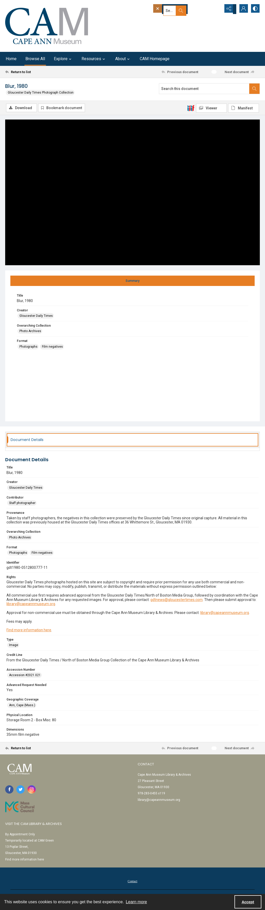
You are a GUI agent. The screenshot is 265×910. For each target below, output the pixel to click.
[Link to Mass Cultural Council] (19, 807)
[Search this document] (204, 88)
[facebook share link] (9, 790)
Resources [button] (94, 59)
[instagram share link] (31, 790)
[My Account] (242, 9)
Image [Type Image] (13, 646)
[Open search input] (216, 9)
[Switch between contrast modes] (255, 9)
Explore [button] (63, 59)
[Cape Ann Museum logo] (46, 26)
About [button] (123, 59)
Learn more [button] (136, 902)
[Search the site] (178, 9)
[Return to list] (39, 72)
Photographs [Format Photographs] (28, 347)
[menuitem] (132, 881)
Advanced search (167, 18)
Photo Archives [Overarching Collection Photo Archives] (30, 332)
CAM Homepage (155, 58)
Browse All (35, 58)
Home (11, 58)
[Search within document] (254, 88)
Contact (132, 882)
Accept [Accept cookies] (248, 902)
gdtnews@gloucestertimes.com (176, 600)
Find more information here (28, 631)
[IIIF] (191, 107)
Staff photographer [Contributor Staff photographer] (22, 504)
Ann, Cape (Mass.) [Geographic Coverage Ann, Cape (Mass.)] (22, 706)
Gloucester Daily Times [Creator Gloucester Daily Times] (36, 316)
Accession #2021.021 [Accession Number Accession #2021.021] (25, 676)
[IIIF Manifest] (243, 108)
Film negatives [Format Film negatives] (52, 347)
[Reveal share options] (229, 9)
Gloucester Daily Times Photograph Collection (40, 92)
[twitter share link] (20, 790)
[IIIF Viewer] (211, 108)
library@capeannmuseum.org (30, 605)
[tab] (132, 281)
